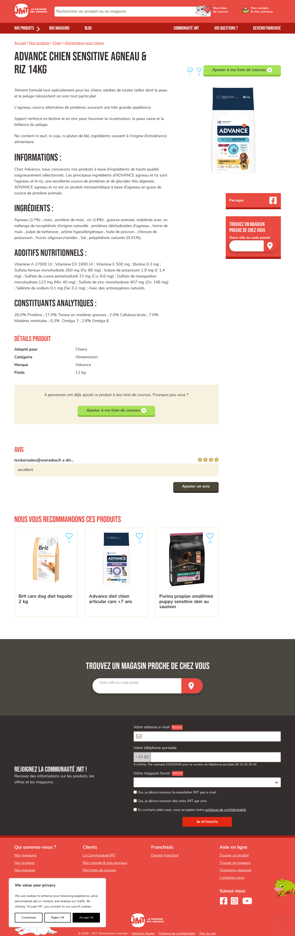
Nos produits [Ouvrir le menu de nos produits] (24, 28)
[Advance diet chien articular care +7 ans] (116, 572)
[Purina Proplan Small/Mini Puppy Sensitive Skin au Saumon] (186, 572)
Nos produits (39, 43)
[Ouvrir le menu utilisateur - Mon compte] (266, 11)
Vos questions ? (226, 28)
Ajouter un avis (196, 486)
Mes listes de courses (99, 870)
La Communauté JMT (99, 855)
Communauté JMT (186, 28)
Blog (88, 28)
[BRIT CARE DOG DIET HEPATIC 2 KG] (46, 572)
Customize (28, 917)
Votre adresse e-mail (151, 727)
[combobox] (132, 12)
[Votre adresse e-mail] (207, 736)
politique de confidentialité (225, 810)
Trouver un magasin (235, 863)
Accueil (20, 43)
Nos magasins (59, 28)
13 (140, 538)
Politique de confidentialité (177, 933)
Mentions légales (143, 933)
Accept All (86, 917)
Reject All (57, 917)
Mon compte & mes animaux (105, 863)
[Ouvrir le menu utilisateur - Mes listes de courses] (233, 11)
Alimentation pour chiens (84, 43)
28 (211, 538)
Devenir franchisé (267, 28)
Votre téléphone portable (155, 748)
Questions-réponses (235, 870)
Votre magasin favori (151, 773)
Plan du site (207, 933)
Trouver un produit (234, 855)
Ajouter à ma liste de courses (242, 70)
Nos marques (24, 870)
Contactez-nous (232, 877)
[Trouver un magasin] (270, 245)
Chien (57, 43)
